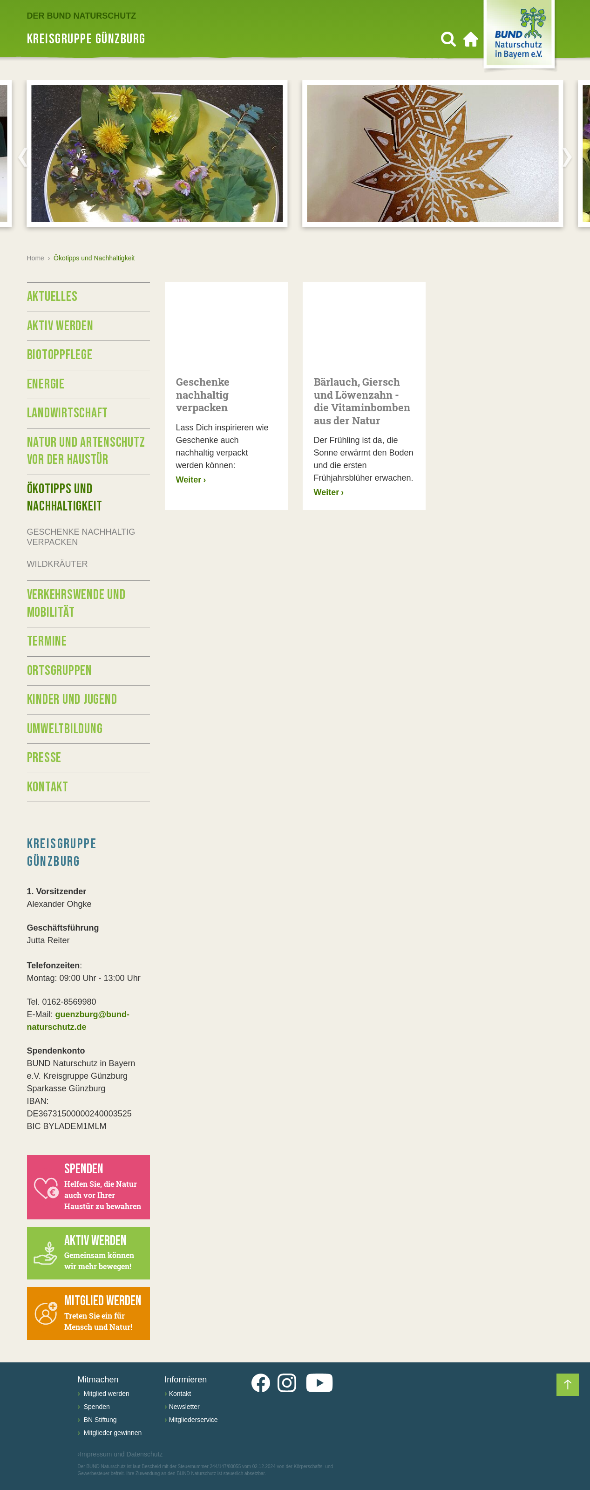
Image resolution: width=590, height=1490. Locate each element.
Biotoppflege (60, 355)
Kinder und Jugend (72, 699)
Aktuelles (52, 296)
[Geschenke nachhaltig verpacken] (226, 323)
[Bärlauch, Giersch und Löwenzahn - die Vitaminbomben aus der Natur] (364, 323)
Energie (46, 384)
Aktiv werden (60, 326)
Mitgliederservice (193, 1419)
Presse (44, 757)
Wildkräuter (57, 564)
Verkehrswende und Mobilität (76, 603)
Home (35, 258)
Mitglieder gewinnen (112, 1432)
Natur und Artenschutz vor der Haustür (86, 451)
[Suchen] (448, 39)
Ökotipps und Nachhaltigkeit (65, 498)
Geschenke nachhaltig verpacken (81, 537)
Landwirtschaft (68, 413)
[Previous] (23, 157)
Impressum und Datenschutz (120, 1454)
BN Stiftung (99, 1419)
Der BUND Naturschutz (81, 15)
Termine (47, 641)
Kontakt (47, 787)
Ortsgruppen (59, 670)
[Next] (567, 157)
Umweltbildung (65, 729)
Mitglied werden (105, 1393)
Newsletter (184, 1406)
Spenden (96, 1406)
